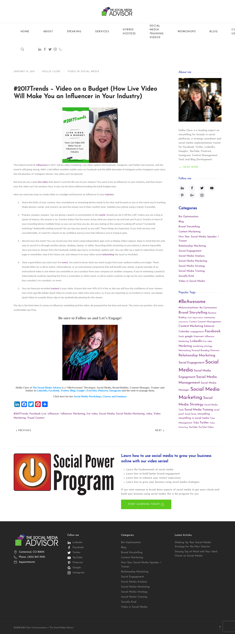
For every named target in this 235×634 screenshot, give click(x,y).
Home (25, 31)
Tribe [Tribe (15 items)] (196, 423)
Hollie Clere (51, 72)
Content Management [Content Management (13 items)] (209, 322)
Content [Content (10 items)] (193, 322)
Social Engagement (190, 251)
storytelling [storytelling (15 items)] (203, 414)
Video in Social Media (83, 72)
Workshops (187, 31)
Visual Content (35, 418)
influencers (42, 164)
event (65, 262)
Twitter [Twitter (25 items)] (204, 422)
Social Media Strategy (192, 266)
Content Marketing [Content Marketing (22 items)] (191, 326)
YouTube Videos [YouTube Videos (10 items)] (206, 427)
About (48, 31)
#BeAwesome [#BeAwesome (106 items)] (192, 301)
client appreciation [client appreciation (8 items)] (195, 318)
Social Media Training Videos (157, 32)
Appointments (27, 562)
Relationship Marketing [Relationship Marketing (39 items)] (197, 355)
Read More (191, 167)
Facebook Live (37, 414)
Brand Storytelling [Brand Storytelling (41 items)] (193, 312)
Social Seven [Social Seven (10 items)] (191, 414)
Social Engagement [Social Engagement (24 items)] (191, 362)
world (102, 214)
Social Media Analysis (192, 256)
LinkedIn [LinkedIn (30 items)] (196, 341)
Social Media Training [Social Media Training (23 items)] (198, 409)
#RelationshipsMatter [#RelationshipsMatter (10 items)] (189, 308)
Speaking (74, 31)
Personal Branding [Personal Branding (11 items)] (201, 351)
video (149, 414)
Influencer (53, 414)
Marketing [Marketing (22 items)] (185, 346)
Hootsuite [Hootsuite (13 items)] (199, 336)
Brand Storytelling (189, 226)
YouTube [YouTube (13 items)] (193, 427)
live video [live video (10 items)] (207, 341)
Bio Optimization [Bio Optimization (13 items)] (208, 308)
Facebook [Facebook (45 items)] (213, 331)
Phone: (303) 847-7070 (32, 557)
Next (160, 431)
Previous (23, 431)
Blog (214, 31)
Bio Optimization (188, 216)
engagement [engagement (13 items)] (197, 332)
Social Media (107, 414)
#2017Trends (21, 414)
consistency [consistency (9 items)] (183, 322)
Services (102, 31)
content (55, 288)
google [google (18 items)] (189, 336)
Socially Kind (186, 276)
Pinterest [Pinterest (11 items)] (214, 351)
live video (43, 181)
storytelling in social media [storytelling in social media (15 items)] (194, 418)
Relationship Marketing (192, 246)
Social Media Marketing (130, 414)
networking (108, 254)
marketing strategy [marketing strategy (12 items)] (202, 346)
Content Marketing (190, 231)
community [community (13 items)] (209, 317)
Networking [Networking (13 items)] (185, 350)
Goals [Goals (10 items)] (181, 337)
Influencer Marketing (73, 414)
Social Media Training (192, 271)
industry (109, 194)
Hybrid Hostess (129, 31)
